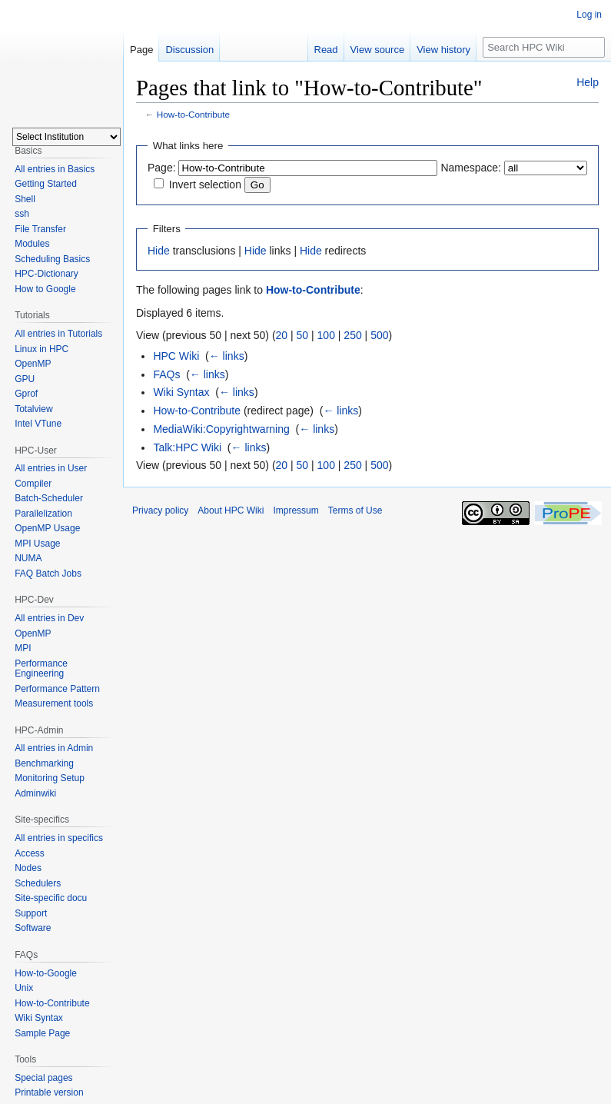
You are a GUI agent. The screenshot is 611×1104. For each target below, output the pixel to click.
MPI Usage (37, 543)
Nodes (28, 868)
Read (326, 49)
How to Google (45, 289)
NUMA (28, 558)
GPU (25, 379)
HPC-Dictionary (46, 273)
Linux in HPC (41, 349)
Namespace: (470, 167)
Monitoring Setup (50, 778)
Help (587, 82)
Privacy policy (160, 510)
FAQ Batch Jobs (48, 573)
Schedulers (38, 883)
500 (379, 335)
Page (141, 49)
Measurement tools (54, 703)
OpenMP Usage (47, 528)
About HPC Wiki (231, 510)
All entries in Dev (49, 618)
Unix (24, 988)
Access (30, 853)
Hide (159, 250)
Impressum (295, 510)
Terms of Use (355, 510)
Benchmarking (44, 763)
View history (443, 49)
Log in (589, 14)
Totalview (33, 409)
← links (226, 356)
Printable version (49, 1092)
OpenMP (33, 363)
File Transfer (40, 229)
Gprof (26, 393)
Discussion (189, 49)
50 (303, 335)
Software (33, 928)
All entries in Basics (55, 169)
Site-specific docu (51, 898)
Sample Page (42, 1033)
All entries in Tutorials (58, 333)
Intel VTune (38, 423)
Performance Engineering (41, 669)
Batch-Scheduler (49, 498)
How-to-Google (46, 973)
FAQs (166, 374)
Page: (162, 167)
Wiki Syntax (181, 392)
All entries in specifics (59, 838)
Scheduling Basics (52, 259)
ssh (22, 213)
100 (326, 335)
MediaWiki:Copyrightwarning (221, 429)
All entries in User (51, 468)
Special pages (43, 1077)
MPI (23, 648)
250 (352, 335)
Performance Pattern (57, 688)
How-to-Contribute (193, 114)
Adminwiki (35, 793)
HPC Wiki (176, 356)
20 (282, 335)
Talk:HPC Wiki (187, 447)
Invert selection (205, 184)
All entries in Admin (54, 748)
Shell (25, 199)
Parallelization (43, 513)
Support (31, 913)
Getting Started (46, 183)
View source (377, 49)
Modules (32, 243)
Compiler (33, 483)
